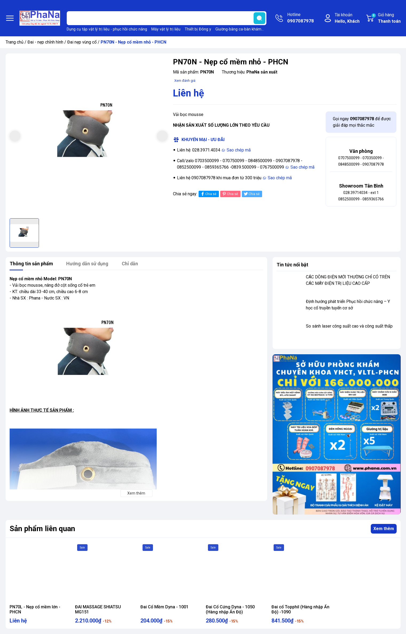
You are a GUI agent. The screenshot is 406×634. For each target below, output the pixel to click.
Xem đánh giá (184, 81)
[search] (259, 18)
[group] (89, 136)
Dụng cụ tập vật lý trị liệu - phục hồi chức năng (107, 29)
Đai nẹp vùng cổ (82, 42)
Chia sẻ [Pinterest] (230, 194)
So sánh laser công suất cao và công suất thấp (349, 326)
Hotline (300, 18)
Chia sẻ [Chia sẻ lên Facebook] (208, 194)
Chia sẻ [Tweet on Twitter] (251, 194)
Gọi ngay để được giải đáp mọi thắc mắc (362, 122)
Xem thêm (383, 528)
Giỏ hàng (386, 18)
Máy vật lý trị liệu (165, 29)
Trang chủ (14, 42)
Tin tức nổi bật (292, 264)
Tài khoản (347, 18)
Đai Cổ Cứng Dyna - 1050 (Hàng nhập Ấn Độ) (230, 609)
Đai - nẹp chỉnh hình (45, 42)
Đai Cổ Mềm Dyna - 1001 (164, 606)
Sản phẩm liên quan (42, 528)
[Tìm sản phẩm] (166, 18)
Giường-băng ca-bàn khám (238, 29)
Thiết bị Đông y (198, 29)
